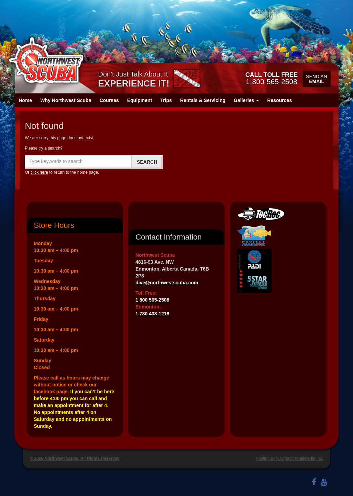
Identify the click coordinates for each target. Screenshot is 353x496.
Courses (109, 100)
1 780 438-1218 (152, 313)
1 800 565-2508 (152, 300)
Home (25, 100)
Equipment (139, 100)
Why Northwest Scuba (65, 100)
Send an (316, 79)
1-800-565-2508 (271, 78)
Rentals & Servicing (203, 100)
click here (39, 172)
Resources (279, 100)
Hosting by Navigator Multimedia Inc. (289, 458)
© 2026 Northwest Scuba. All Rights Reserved (75, 458)
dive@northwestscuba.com (166, 282)
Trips (166, 100)
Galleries (246, 100)
